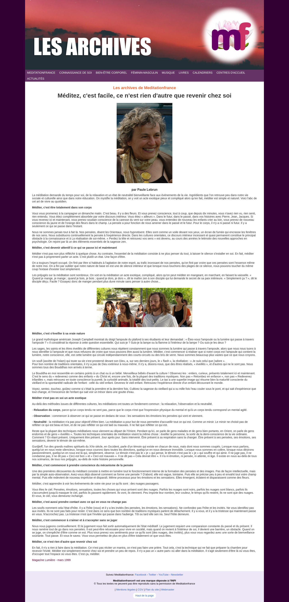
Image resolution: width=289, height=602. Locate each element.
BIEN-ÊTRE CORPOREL (111, 72)
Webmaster (167, 589)
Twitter (152, 574)
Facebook (140, 574)
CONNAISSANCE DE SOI (75, 72)
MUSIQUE (168, 72)
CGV (140, 589)
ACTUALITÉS (35, 78)
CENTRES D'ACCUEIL (231, 72)
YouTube (163, 574)
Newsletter (177, 574)
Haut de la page (144, 595)
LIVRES (184, 72)
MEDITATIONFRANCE (41, 72)
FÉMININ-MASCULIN (144, 72)
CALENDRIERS (203, 72)
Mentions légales (126, 589)
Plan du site (152, 589)
